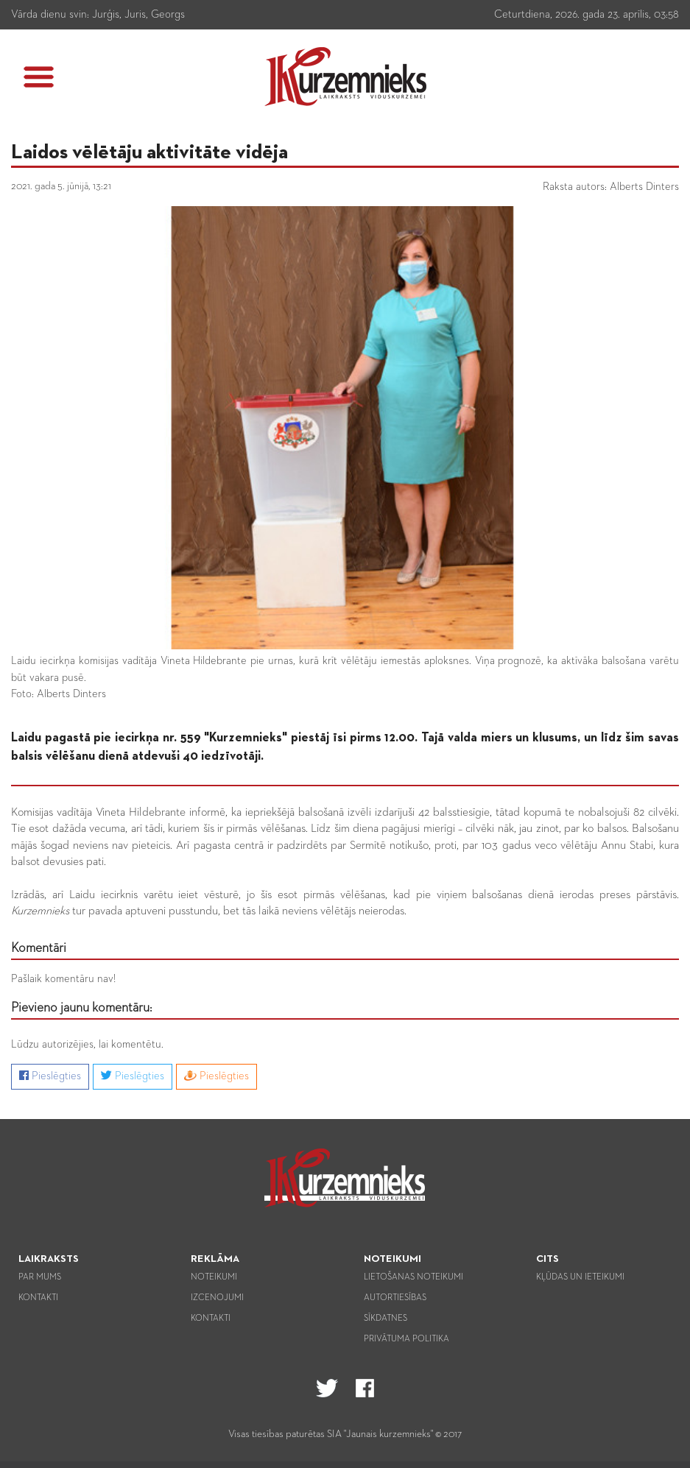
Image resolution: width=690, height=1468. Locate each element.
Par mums (39, 1277)
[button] (38, 76)
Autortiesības (395, 1298)
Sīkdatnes (385, 1318)
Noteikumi (214, 1277)
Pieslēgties (50, 1075)
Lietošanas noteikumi (413, 1277)
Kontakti (38, 1298)
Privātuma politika (406, 1339)
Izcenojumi (217, 1298)
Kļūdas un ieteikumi (580, 1277)
